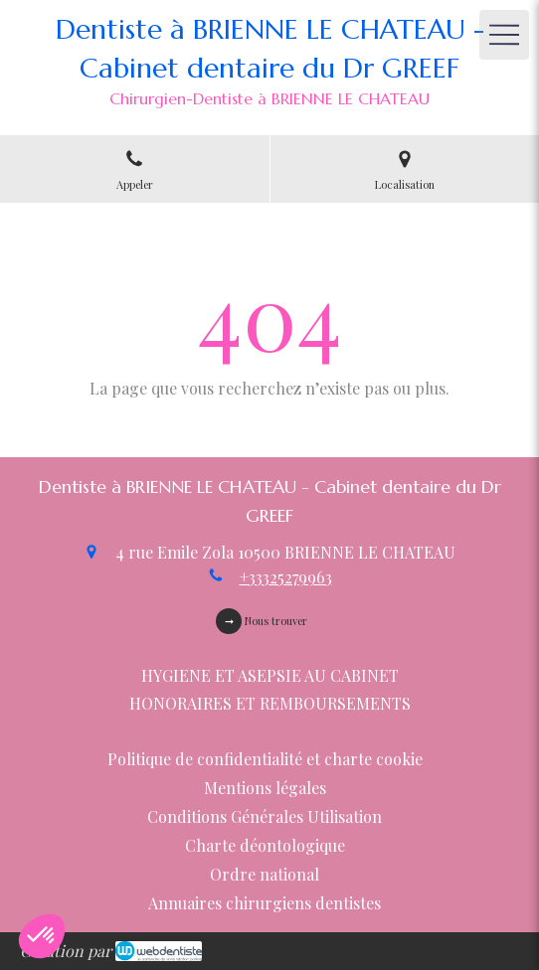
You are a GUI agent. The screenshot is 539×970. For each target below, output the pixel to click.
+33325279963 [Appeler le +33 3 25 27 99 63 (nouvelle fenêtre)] (286, 576)
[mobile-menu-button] (504, 35)
